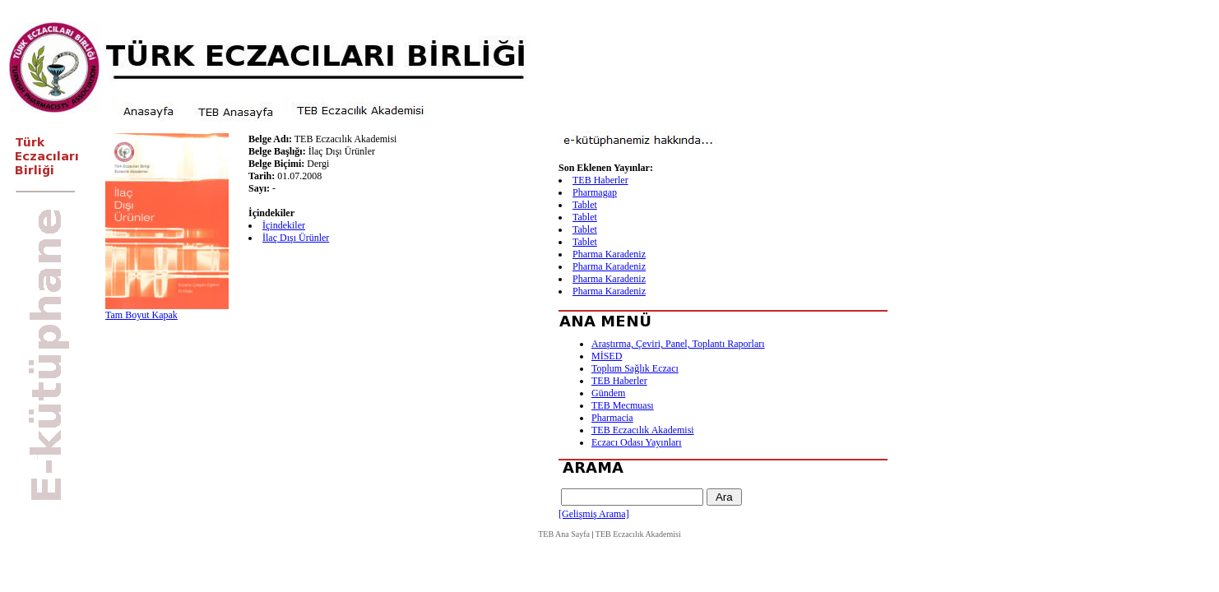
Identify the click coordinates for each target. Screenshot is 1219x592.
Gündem (608, 393)
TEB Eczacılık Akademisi (642, 430)
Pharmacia (612, 417)
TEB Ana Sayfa (564, 534)
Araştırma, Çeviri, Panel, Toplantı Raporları (678, 343)
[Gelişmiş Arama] (594, 514)
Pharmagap (594, 192)
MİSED (606, 356)
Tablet (584, 204)
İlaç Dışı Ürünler (295, 237)
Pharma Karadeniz (609, 254)
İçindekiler (283, 225)
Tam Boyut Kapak (141, 315)
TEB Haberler (600, 180)
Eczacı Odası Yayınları (636, 442)
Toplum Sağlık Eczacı (635, 368)
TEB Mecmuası (622, 405)
